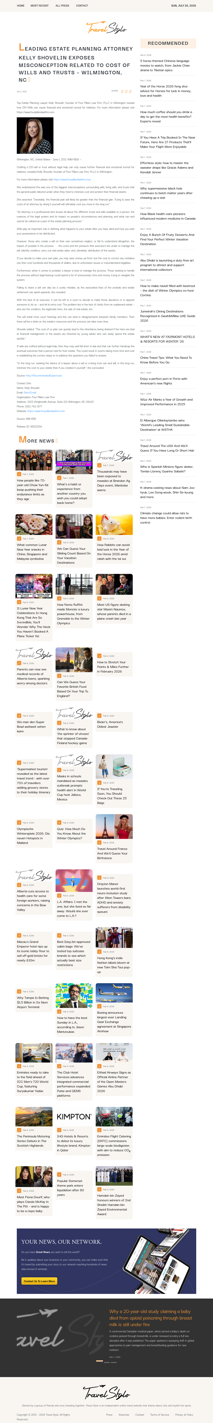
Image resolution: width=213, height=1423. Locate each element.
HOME (21, 5)
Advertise (124, 1414)
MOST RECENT (40, 5)
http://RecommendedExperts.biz (44, 375)
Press (109, 1414)
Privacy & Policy (184, 1414)
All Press (62, 5)
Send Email (30, 392)
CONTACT (82, 5)
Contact (139, 1414)
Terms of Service (159, 1414)
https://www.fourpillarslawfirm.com (72, 179)
